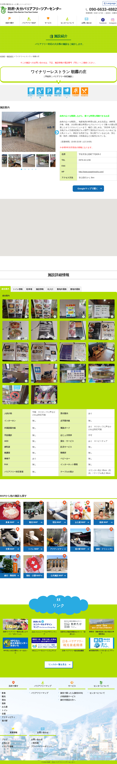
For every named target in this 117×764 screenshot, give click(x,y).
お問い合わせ (87, 23)
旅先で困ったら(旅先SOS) (71, 693)
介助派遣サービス (68, 696)
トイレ (5, 710)
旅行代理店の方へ (68, 700)
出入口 (50, 289)
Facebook (102, 21)
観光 (4, 696)
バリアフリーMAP (29, 23)
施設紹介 (10, 56)
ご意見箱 (35, 743)
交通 (4, 714)
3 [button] (28, 169)
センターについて (67, 23)
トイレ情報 (18, 289)
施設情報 (40, 289)
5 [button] (36, 169)
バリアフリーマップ (39, 693)
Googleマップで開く (88, 188)
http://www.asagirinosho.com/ (91, 172)
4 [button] (32, 169)
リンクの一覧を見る (57, 664)
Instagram (112, 21)
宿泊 (4, 700)
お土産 (5, 707)
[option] (29, 132)
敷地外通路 (61, 289)
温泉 (4, 703)
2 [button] (25, 169)
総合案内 (5, 289)
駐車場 (29, 289)
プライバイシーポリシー (41, 746)
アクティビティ (8, 717)
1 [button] (21, 169)
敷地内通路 (75, 289)
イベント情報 (7, 746)
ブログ (5, 739)
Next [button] (57, 132)
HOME (2, 56)
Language (110, 3)
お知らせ (5, 743)
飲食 (4, 693)
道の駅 (5, 721)
